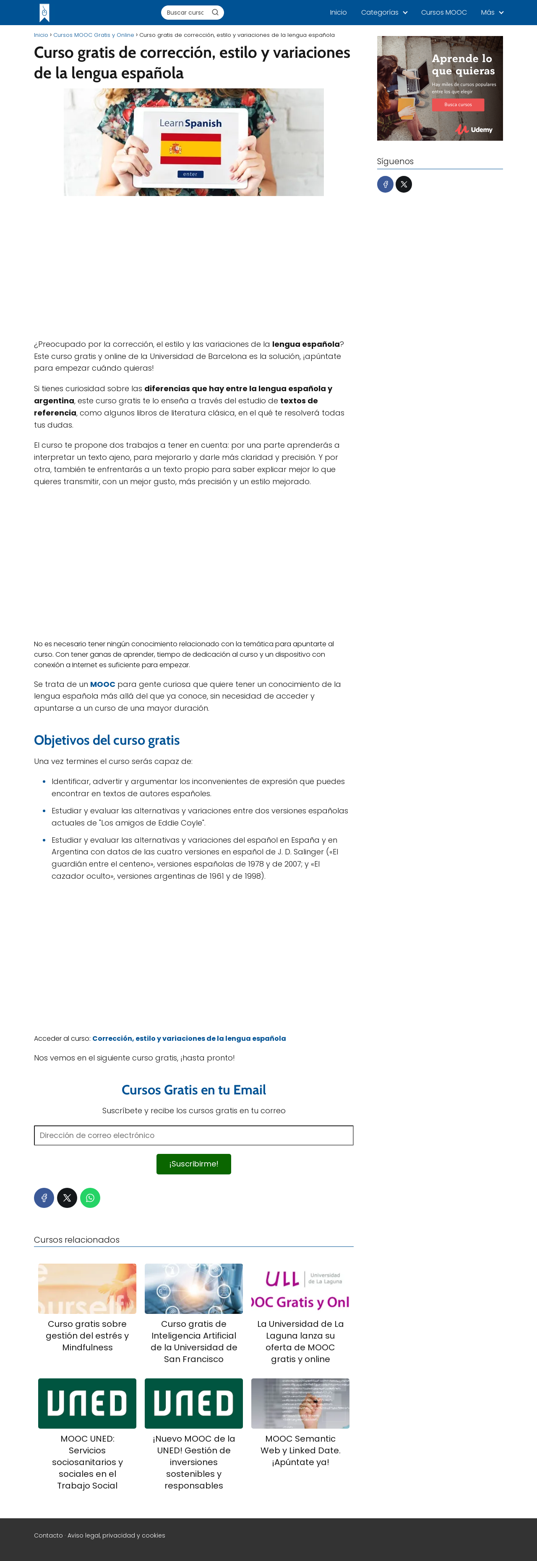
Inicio (338, 12)
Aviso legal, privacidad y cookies (116, 1535)
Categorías (380, 12)
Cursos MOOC (444, 12)
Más (488, 12)
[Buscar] (215, 12)
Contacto (48, 1535)
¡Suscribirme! (194, 1163)
